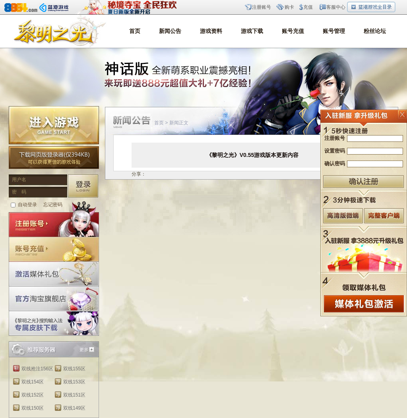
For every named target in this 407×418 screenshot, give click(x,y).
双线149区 (74, 408)
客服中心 (335, 7)
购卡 (289, 7)
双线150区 (32, 408)
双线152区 (32, 395)
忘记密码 (52, 204)
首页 (134, 31)
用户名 (19, 179)
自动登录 (27, 204)
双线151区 (74, 395)
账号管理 (334, 31)
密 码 (19, 192)
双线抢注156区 (37, 369)
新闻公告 (170, 31)
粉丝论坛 (375, 31)
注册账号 (261, 7)
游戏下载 (252, 31)
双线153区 (74, 382)
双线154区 (32, 382)
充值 (308, 7)
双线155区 (74, 369)
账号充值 (293, 31)
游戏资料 (211, 31)
